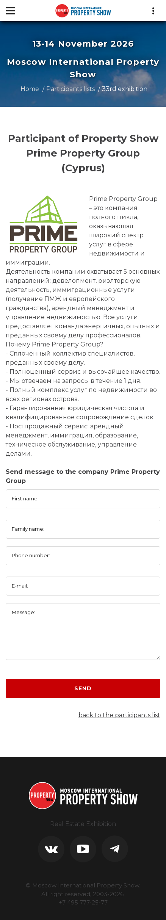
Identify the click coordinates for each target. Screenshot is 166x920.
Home (29, 88)
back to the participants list (119, 715)
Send (82, 688)
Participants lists (70, 88)
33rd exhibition (124, 88)
